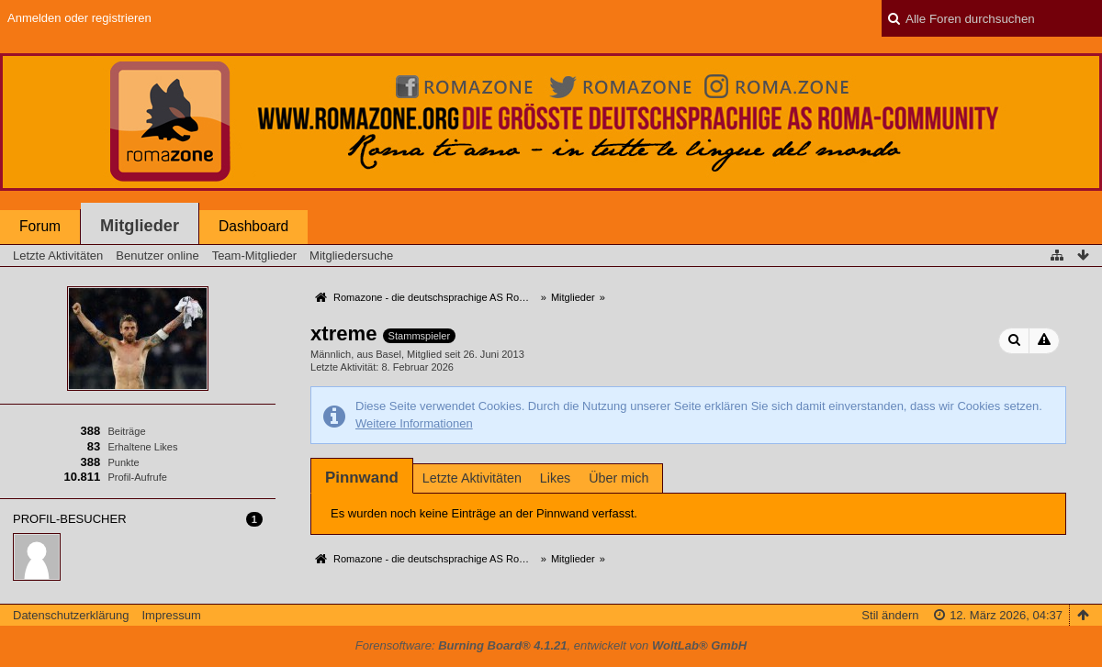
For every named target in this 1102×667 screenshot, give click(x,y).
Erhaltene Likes (142, 446)
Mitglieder (139, 226)
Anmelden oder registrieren (79, 18)
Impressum (170, 615)
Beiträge (126, 431)
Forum (40, 226)
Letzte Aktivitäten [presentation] (472, 478)
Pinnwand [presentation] (362, 477)
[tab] (361, 477)
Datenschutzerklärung (71, 615)
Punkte (123, 462)
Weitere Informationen (414, 423)
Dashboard (253, 226)
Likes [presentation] (555, 478)
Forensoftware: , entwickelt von (551, 645)
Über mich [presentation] (618, 478)
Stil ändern (889, 615)
